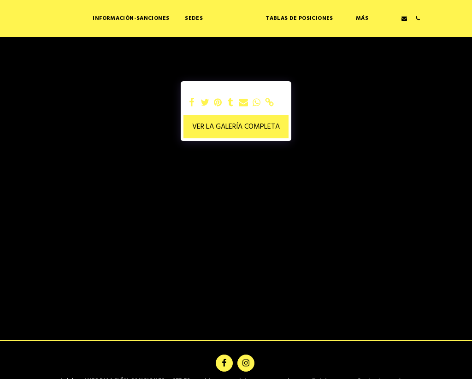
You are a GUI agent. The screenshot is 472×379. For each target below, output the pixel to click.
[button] (332, 18)
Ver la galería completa (236, 127)
